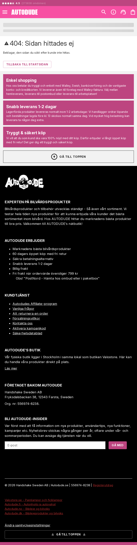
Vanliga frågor (23, 309)
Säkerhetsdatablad (27, 333)
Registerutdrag (103, 485)
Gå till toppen (68, 156)
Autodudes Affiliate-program (35, 304)
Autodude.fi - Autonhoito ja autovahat (30, 504)
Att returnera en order (30, 313)
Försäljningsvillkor (26, 318)
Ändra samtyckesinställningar (27, 525)
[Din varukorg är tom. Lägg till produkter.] (133, 12)
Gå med (117, 445)
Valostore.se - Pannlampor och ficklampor (33, 500)
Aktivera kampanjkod (29, 328)
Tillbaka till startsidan (27, 64)
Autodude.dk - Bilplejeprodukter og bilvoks (34, 513)
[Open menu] (5, 12)
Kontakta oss (23, 323)
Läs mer (11, 368)
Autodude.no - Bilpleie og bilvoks (27, 509)
